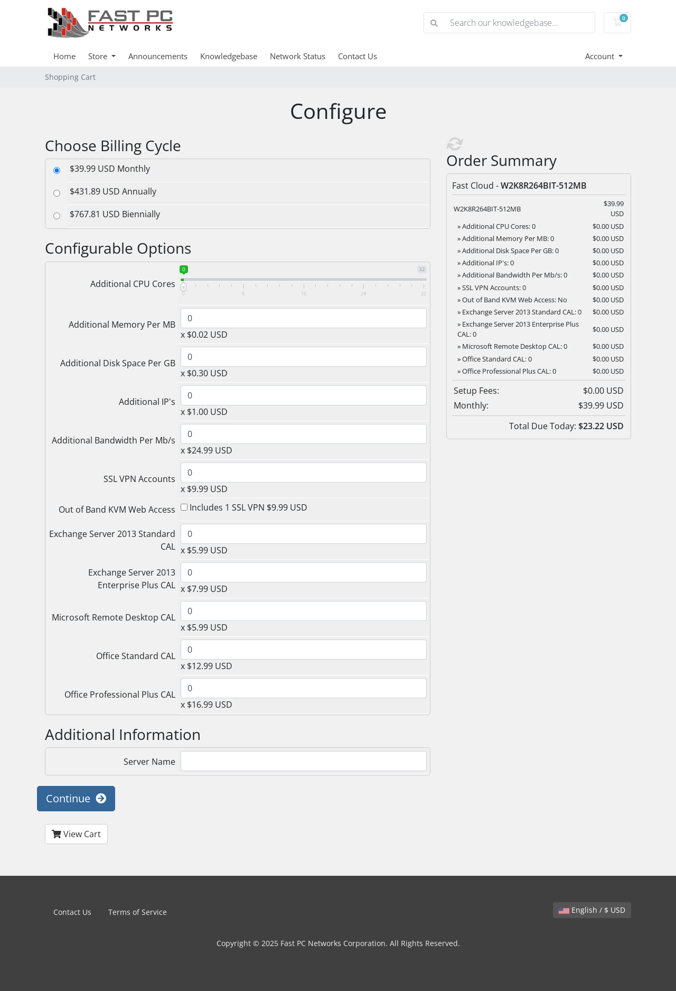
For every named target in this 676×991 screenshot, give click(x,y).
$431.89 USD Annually (113, 191)
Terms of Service (137, 912)
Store (98, 56)
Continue (76, 798)
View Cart (76, 834)
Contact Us (357, 56)
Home (64, 56)
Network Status (297, 56)
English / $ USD (592, 910)
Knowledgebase (228, 56)
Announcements (157, 56)
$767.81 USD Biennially (115, 214)
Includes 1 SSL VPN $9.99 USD (244, 507)
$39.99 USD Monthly (110, 168)
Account (600, 56)
